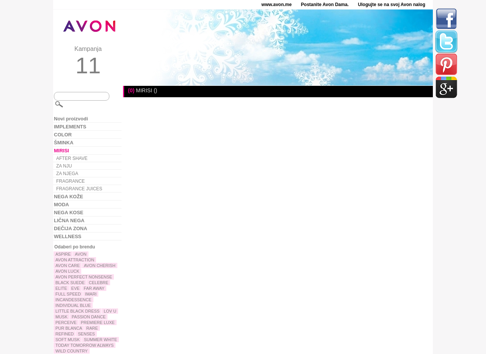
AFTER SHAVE (71, 158)
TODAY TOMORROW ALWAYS (84, 345)
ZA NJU (64, 166)
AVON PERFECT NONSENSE (83, 277)
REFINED (64, 334)
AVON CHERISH (99, 265)
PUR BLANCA (68, 328)
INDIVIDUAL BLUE (73, 305)
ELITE (61, 288)
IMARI (91, 294)
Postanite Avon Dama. (325, 4)
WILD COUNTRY (71, 351)
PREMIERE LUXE (98, 322)
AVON (80, 254)
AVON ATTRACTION (74, 260)
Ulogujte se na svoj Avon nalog (391, 4)
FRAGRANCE (70, 181)
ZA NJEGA (67, 173)
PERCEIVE (66, 322)
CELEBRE (98, 282)
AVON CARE (67, 265)
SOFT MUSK (67, 339)
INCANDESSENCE (73, 299)
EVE (75, 288)
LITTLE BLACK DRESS (77, 311)
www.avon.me (277, 4)
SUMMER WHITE (100, 339)
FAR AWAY (94, 288)
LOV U (110, 311)
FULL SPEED (68, 294)
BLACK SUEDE (70, 282)
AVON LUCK (67, 271)
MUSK (61, 316)
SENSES (86, 334)
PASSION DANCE (89, 316)
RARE (92, 328)
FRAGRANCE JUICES (79, 188)
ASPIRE (63, 254)
